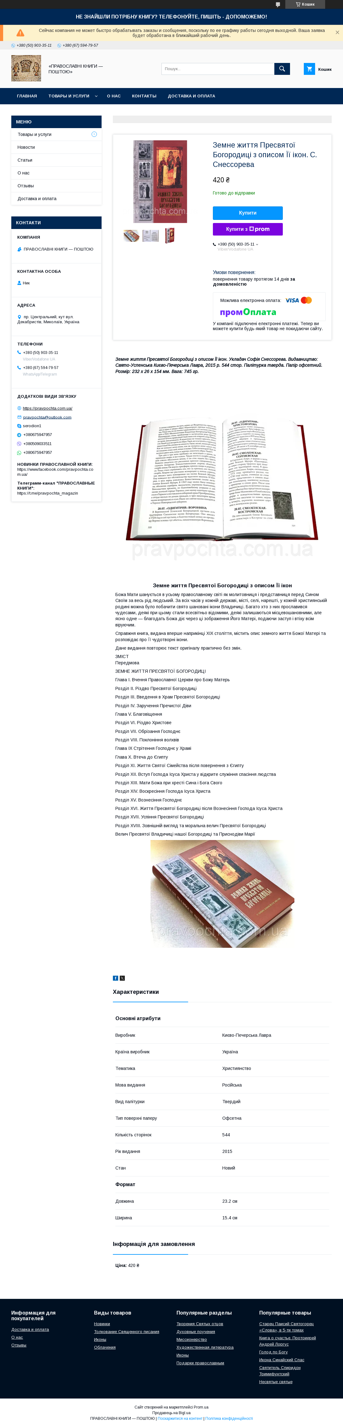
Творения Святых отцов (200, 1323)
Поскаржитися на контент (180, 1418)
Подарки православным (200, 1363)
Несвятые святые (276, 1381)
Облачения (105, 1347)
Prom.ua (201, 1407)
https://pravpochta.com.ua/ (47, 408)
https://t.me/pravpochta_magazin (47, 493)
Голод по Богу (273, 1352)
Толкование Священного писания (126, 1331)
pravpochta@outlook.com (47, 417)
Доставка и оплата (191, 96)
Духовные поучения (196, 1331)
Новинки (102, 1323)
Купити (248, 212)
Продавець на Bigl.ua (171, 1413)
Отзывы (26, 185)
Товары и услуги (68, 96)
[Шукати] (282, 69)
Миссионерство (192, 1339)
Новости (26, 147)
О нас (114, 96)
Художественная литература (205, 1347)
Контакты (144, 96)
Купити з (247, 229)
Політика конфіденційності (229, 1418)
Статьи (25, 160)
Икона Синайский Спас (281, 1359)
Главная (27, 96)
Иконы (100, 1339)
